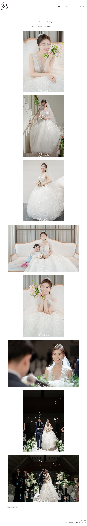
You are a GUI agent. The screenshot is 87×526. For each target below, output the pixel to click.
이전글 (9, 507)
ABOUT (59, 6)
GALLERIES (69, 6)
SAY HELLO (80, 6)
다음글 (13, 507)
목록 (16, 507)
